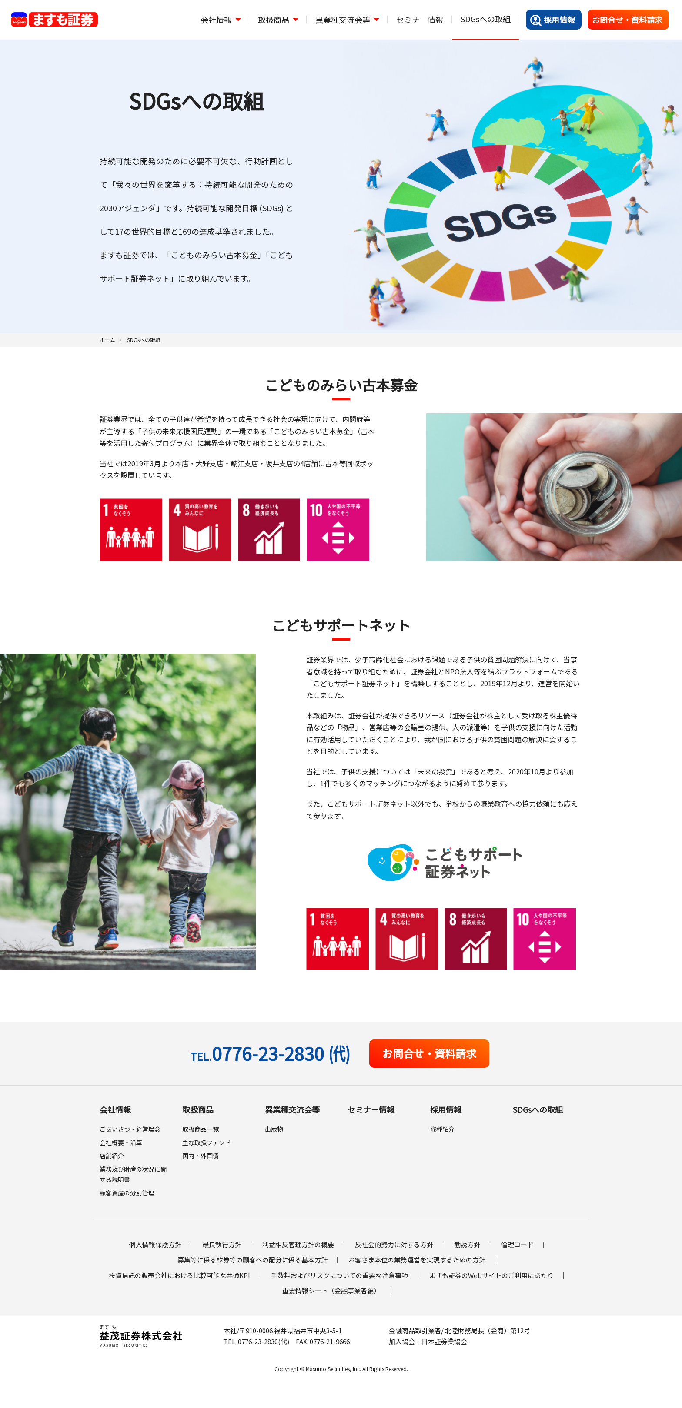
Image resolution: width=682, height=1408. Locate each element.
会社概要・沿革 (121, 1142)
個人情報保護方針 (155, 1244)
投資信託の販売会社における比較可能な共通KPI (179, 1275)
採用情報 (552, 20)
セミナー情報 (371, 1109)
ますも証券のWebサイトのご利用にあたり (491, 1275)
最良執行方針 (221, 1244)
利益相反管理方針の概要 (298, 1244)
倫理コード (517, 1244)
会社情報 (115, 1109)
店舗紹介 (112, 1155)
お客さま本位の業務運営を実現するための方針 (416, 1259)
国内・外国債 (200, 1155)
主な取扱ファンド (206, 1142)
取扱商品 (198, 1109)
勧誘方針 (467, 1244)
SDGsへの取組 (538, 1109)
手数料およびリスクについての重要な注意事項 (339, 1275)
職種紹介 (442, 1129)
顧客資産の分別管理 (127, 1193)
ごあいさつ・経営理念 (130, 1129)
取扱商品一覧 (200, 1129)
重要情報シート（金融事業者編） (331, 1290)
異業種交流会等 (292, 1109)
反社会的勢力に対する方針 (394, 1244)
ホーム (107, 339)
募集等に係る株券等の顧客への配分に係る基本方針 (252, 1259)
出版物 (274, 1129)
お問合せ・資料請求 (627, 19)
